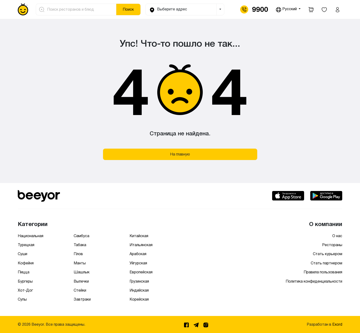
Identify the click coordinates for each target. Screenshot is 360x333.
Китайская (139, 236)
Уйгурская (138, 263)
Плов (78, 254)
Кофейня (26, 263)
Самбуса (81, 236)
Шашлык (82, 272)
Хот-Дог (25, 290)
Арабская (138, 254)
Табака (80, 245)
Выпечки (81, 281)
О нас (337, 236)
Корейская (139, 299)
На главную (180, 154)
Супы (22, 299)
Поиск (128, 9)
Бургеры (25, 281)
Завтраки (82, 299)
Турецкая (26, 245)
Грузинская (139, 281)
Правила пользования (323, 272)
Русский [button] (287, 10)
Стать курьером (327, 254)
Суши (22, 254)
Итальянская (141, 245)
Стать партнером (326, 263)
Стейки (80, 290)
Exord (337, 324)
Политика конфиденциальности (314, 281)
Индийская (139, 290)
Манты (80, 263)
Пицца (23, 272)
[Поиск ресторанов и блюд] (80, 9)
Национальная (30, 236)
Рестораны (332, 245)
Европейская (141, 272)
